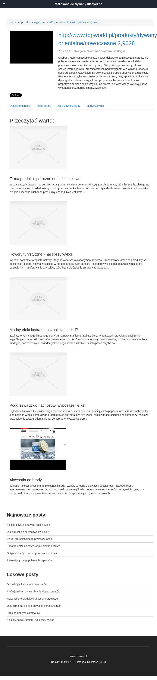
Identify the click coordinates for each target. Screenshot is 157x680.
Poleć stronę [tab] (43, 105)
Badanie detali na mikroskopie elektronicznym (33, 546)
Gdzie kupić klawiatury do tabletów (27, 584)
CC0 (102, 661)
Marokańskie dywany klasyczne (79, 22)
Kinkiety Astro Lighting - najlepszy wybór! (31, 619)
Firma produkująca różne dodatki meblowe (45, 179)
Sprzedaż (25, 22)
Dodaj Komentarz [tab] (20, 105)
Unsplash (92, 661)
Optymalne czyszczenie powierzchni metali (32, 553)
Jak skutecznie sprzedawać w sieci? (28, 531)
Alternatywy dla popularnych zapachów (29, 560)
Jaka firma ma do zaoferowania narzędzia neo (34, 605)
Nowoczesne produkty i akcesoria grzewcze (32, 598)
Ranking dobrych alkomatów (23, 612)
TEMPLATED (68, 661)
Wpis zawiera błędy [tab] (69, 105)
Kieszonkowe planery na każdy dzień (28, 524)
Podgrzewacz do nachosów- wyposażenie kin (47, 405)
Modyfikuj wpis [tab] (95, 105)
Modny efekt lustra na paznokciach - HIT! (44, 330)
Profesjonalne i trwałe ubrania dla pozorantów (33, 591)
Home (13, 22)
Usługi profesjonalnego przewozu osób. (30, 538)
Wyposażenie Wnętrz (46, 22)
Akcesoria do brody (26, 480)
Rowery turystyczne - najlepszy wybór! (42, 254)
